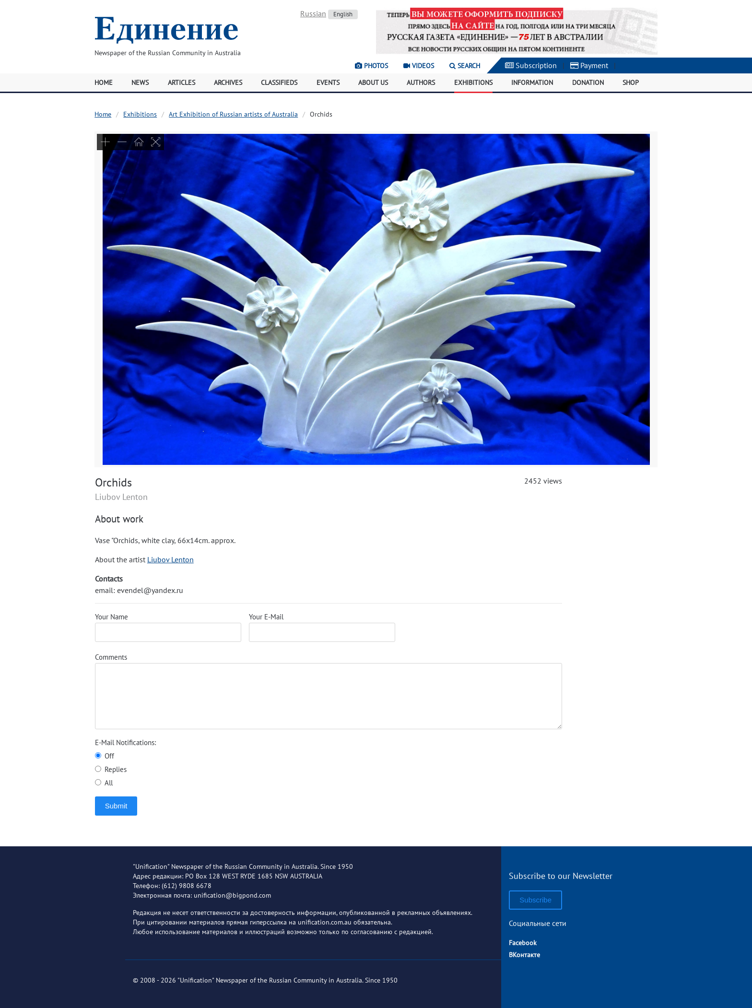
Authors (421, 82)
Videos (418, 65)
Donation (588, 82)
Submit (116, 806)
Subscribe (535, 900)
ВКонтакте (524, 954)
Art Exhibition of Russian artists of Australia (233, 114)
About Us (373, 82)
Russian (313, 13)
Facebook (523, 942)
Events (328, 82)
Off (104, 755)
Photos (371, 65)
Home (103, 82)
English (342, 14)
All (104, 782)
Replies (111, 769)
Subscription (531, 65)
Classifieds (279, 82)
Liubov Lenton (170, 559)
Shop (631, 82)
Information (532, 82)
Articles (181, 82)
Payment (589, 65)
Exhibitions (473, 82)
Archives (228, 82)
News (140, 82)
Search (464, 65)
